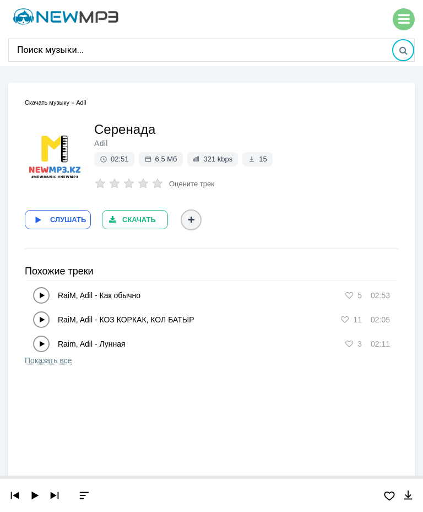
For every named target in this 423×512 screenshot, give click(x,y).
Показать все (48, 360)
